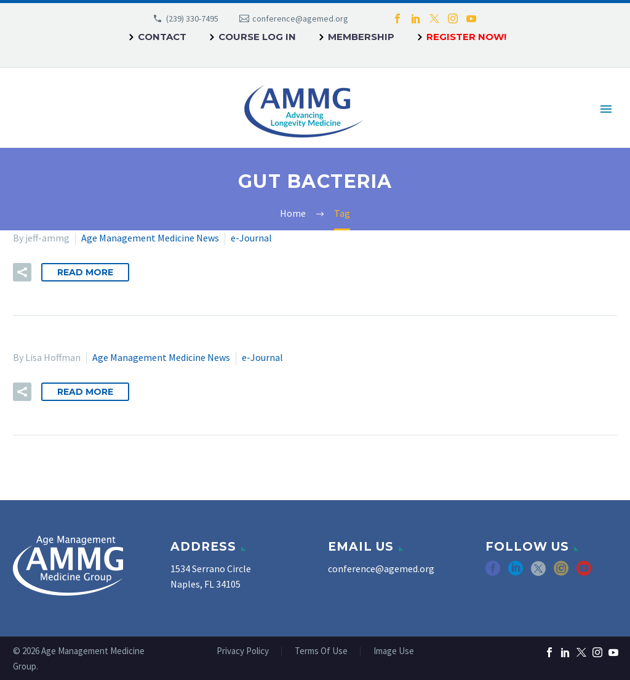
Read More (85, 272)
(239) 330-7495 (192, 18)
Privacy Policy (243, 651)
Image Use (393, 651)
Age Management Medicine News (150, 238)
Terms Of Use (321, 651)
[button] (22, 272)
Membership (361, 36)
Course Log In (257, 36)
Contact (162, 36)
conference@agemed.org (300, 18)
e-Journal (251, 238)
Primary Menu (606, 109)
